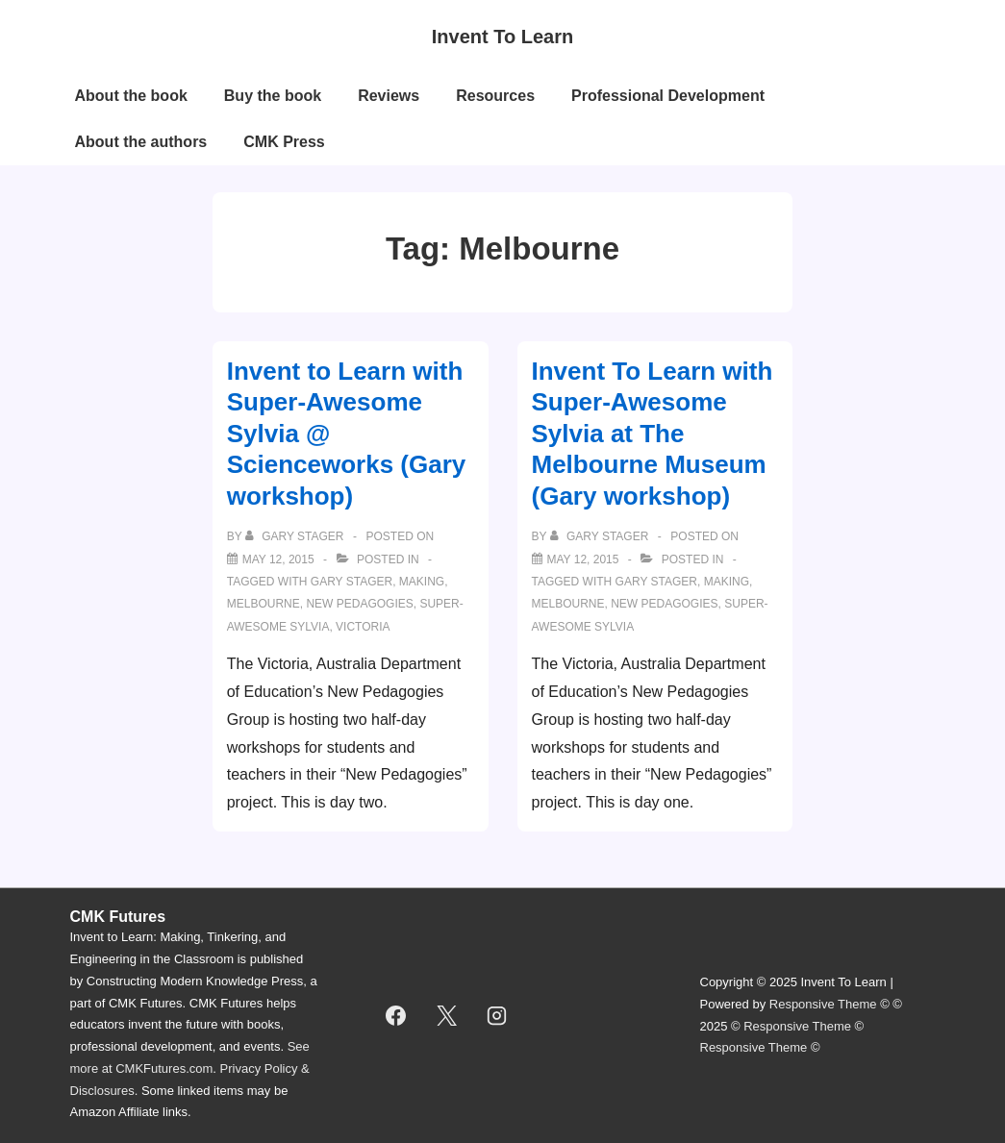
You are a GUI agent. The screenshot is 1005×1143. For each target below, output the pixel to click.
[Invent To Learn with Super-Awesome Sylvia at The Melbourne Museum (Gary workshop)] (583, 559)
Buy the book (272, 95)
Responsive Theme (823, 1004)
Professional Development (668, 95)
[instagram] (497, 1016)
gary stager (351, 581)
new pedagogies (359, 603)
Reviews (388, 95)
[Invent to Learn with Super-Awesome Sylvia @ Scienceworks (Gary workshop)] (278, 559)
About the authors (141, 142)
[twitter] (446, 1016)
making (421, 581)
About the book (131, 95)
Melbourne (263, 603)
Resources (495, 95)
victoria (362, 627)
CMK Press (283, 142)
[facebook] (396, 1016)
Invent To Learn (502, 36)
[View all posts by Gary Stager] (296, 536)
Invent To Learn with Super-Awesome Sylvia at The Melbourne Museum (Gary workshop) (652, 433)
